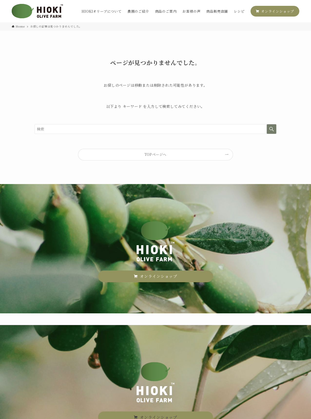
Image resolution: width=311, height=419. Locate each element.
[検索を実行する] (271, 129)
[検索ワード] (155, 129)
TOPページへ (156, 154)
